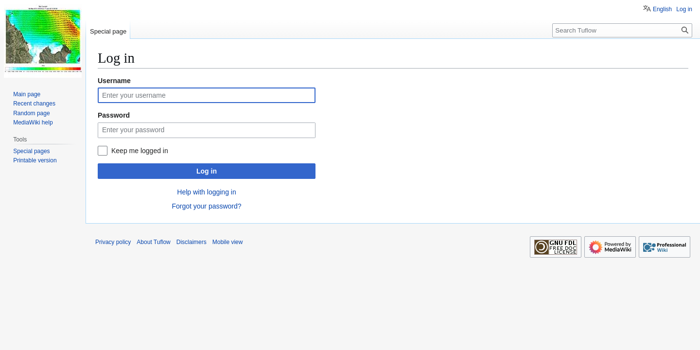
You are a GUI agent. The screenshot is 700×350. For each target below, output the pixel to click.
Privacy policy (113, 242)
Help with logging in (206, 192)
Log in (206, 171)
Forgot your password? (206, 206)
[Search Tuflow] (622, 30)
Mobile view (227, 242)
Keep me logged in (139, 151)
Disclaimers (191, 242)
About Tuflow (153, 242)
